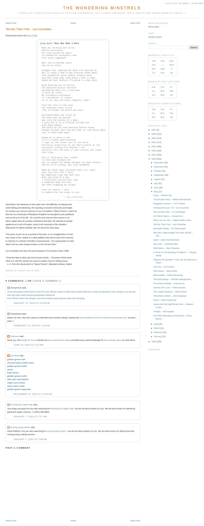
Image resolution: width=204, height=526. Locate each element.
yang (55, 298)
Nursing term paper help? (62, 408)
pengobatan (104, 292)
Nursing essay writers (20, 427)
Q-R (162, 69)
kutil (9, 298)
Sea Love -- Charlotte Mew (165, 244)
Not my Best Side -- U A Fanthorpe (169, 212)
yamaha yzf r (121, 317)
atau (9, 295)
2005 (153, 138)
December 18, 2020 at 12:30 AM (33, 394)
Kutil (25, 292)
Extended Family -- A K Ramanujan (169, 228)
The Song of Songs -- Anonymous (168, 283)
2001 (153, 155)
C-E (162, 87)
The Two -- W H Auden (163, 267)
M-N (172, 65)
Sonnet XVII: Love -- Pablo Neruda (169, 287)
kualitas (49, 298)
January (157, 336)
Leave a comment (46, 281)
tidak (68, 292)
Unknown (14, 336)
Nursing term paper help (21, 404)
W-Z (162, 73)
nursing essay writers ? (57, 431)
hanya (73, 292)
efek (74, 298)
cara (126, 292)
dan (47, 292)
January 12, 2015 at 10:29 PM (32, 303)
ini (64, 292)
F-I (171, 87)
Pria (43, 292)
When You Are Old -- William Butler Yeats (172, 220)
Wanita (53, 292)
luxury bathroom (87, 317)
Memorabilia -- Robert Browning (168, 275)
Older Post (135, 23)
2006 (153, 134)
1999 (153, 341)
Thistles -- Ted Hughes (163, 311)
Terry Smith (32, 35)
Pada (38, 292)
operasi (132, 292)
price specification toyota (59, 340)
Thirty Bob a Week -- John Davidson (170, 296)
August (157, 179)
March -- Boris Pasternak (164, 300)
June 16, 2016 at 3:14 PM (29, 345)
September (159, 175)
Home (73, 23)
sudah (23, 295)
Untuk (10, 292)
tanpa (69, 298)
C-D (162, 61)
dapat (79, 292)
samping (80, 298)
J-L (153, 91)
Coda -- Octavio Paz (162, 195)
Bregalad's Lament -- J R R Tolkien (169, 203)
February (158, 332)
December (159, 162)
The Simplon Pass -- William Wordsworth (172, 199)
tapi (13, 295)
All (171, 73)
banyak (29, 295)
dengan (120, 292)
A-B (154, 61)
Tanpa (59, 292)
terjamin (62, 298)
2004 (153, 142)
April (156, 324)
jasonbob (14, 355)
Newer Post (11, 23)
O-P (154, 69)
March (157, 328)
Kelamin (32, 292)
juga (18, 295)
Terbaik (14, 298)
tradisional (50, 295)
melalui (95, 292)
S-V (153, 95)
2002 (153, 150)
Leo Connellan (75, 197)
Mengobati (18, 292)
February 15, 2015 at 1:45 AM (32, 325)
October (157, 171)
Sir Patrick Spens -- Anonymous (168, 216)
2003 (153, 146)
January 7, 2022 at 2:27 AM (30, 416)
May (156, 191)
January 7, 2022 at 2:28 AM (30, 439)
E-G (171, 61)
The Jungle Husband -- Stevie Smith (170, 292)
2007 (153, 130)
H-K (153, 65)
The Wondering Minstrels (102, 8)
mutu (38, 298)
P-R (171, 91)
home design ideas (112, 340)
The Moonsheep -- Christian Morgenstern (172, 279)
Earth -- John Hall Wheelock (166, 240)
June (156, 187)
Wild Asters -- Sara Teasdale (166, 248)
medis (113, 292)
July (156, 183)
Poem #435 (46, 43)
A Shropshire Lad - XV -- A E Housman (171, 208)
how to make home (105, 317)
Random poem (155, 37)
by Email (184, 3)
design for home (28, 340)
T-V (153, 73)
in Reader (198, 3)
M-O (162, 91)
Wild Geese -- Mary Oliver (165, 271)
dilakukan (87, 292)
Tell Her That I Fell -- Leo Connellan (28, 29)
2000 (153, 159)
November (159, 167)
